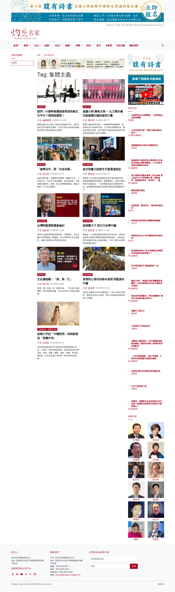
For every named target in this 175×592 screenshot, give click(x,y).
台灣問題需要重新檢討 (51, 225)
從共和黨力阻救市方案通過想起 (102, 169)
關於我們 (133, 45)
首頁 (38, 55)
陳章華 (150, 313)
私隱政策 (161, 584)
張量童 (150, 376)
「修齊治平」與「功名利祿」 (55, 169)
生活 (57, 45)
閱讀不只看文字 (154, 311)
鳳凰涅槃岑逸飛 (154, 190)
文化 (36, 45)
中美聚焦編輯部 (154, 138)
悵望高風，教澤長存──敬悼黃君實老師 (155, 207)
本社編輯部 (152, 168)
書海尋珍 (41, 107)
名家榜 (108, 45)
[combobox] (22, 63)
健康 (67, 45)
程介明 (46, 174)
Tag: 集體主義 (49, 55)
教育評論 (41, 164)
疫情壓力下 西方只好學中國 (99, 225)
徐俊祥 (150, 150)
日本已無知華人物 (155, 386)
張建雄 (150, 271)
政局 (15, 45)
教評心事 (87, 107)
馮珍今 (150, 213)
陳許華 (91, 120)
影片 (99, 45)
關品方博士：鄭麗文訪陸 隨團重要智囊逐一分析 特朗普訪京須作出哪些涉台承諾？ (155, 286)
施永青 (91, 174)
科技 (88, 45)
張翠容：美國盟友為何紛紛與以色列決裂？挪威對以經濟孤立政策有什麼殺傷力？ (155, 406)
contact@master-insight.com (68, 575)
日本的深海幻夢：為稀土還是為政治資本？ (155, 132)
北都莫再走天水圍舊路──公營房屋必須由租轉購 (155, 117)
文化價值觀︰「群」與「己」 (55, 279)
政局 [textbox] (14, 62)
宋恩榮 (150, 123)
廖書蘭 (150, 193)
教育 (26, 45)
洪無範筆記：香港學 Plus (47, 329)
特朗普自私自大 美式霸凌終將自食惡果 (155, 238)
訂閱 (134, 566)
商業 (78, 45)
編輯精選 (47, 120)
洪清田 (46, 343)
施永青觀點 (88, 164)
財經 (47, 45)
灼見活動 (120, 45)
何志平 (150, 225)
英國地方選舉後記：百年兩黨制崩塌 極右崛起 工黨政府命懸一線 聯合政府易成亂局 (155, 346)
